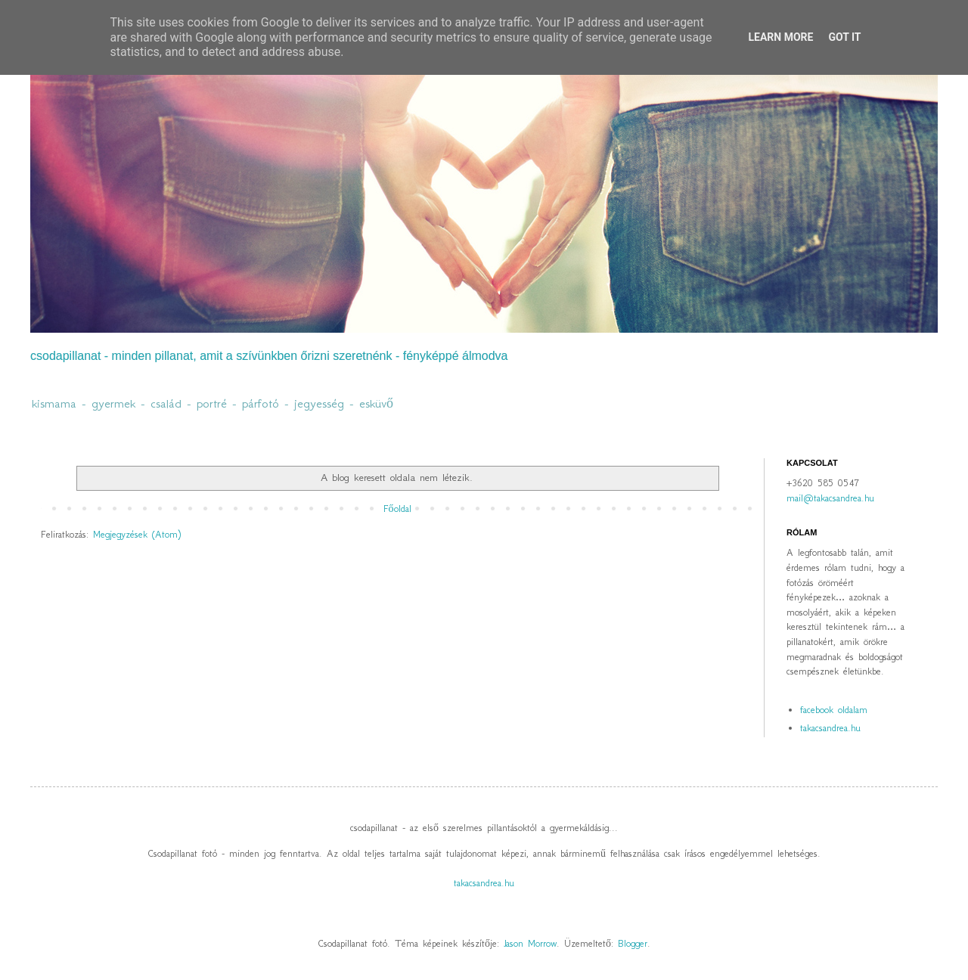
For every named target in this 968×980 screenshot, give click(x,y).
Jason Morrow (530, 943)
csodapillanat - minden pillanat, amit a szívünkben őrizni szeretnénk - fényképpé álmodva (268, 355)
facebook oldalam (833, 709)
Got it (844, 37)
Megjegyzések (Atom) (137, 534)
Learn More (780, 37)
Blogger (632, 943)
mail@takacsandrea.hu (830, 498)
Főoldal (397, 508)
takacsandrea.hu (830, 727)
